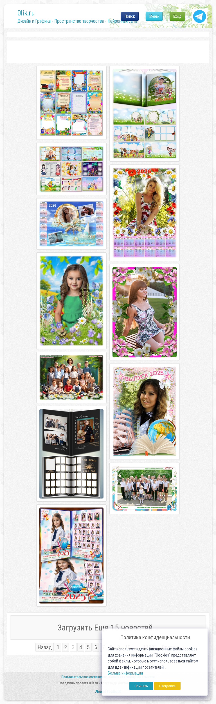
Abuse (99, 691)
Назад (44, 647)
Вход (177, 16)
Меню (154, 16)
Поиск (130, 16)
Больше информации (125, 673)
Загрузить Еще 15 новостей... (108, 627)
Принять (141, 686)
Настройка (167, 686)
